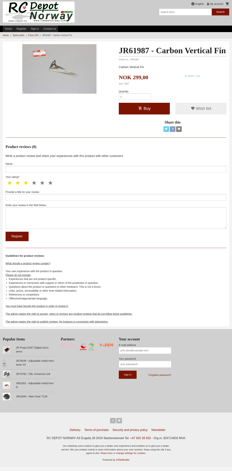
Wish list (201, 109)
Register (21, 28)
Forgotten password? (159, 378)
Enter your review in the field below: (116, 219)
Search (220, 11)
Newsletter (158, 433)
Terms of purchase (96, 433)
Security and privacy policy (130, 433)
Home (8, 28)
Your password (127, 362)
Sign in (35, 28)
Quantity (123, 91)
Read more (107, 457)
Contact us (49, 28)
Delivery (75, 433)
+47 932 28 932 (140, 442)
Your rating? (12, 178)
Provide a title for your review (116, 197)
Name (116, 168)
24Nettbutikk (122, 463)
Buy (144, 109)
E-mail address (127, 348)
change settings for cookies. (131, 457)
